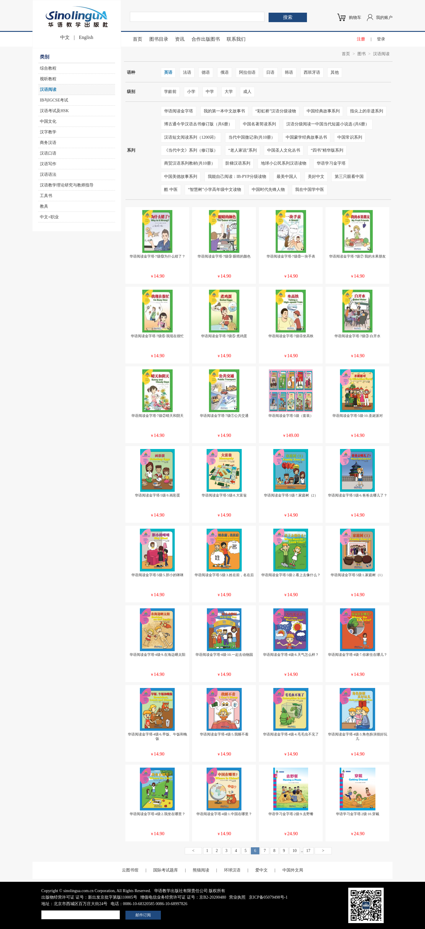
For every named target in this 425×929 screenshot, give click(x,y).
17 (308, 850)
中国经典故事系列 (323, 111)
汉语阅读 (48, 89)
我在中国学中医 (309, 189)
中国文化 (48, 121)
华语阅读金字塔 (178, 111)
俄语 (224, 72)
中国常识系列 (349, 137)
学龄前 (170, 91)
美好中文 (316, 176)
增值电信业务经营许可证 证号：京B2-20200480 (183, 897)
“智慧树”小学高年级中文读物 (214, 189)
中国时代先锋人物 (268, 189)
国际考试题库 (165, 870)
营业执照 (237, 897)
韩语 (289, 72)
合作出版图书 (206, 39)
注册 (361, 39)
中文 (65, 37)
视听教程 (48, 79)
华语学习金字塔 (331, 163)
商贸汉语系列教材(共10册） (189, 163)
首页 (137, 39)
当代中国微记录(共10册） (251, 137)
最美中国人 (287, 176)
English (86, 37)
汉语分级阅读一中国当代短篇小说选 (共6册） (327, 124)
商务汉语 (48, 142)
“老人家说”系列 (242, 150)
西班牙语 (312, 72)
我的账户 (384, 17)
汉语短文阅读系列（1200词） (191, 137)
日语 (270, 72)
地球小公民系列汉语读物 (283, 163)
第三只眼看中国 (349, 176)
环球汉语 (232, 870)
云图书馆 (130, 870)
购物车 (355, 17)
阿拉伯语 (247, 72)
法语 (187, 72)
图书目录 (158, 39)
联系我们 (236, 39)
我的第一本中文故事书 (224, 111)
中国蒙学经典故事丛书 (306, 137)
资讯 (179, 39)
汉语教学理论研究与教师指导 (67, 185)
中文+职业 (49, 217)
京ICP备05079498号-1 (268, 897)
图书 (361, 54)
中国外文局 (292, 870)
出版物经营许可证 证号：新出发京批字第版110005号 (89, 897)
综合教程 (48, 68)
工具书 (46, 196)
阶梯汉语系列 (237, 163)
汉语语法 (48, 174)
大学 (229, 91)
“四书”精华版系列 (327, 150)
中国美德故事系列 (180, 176)
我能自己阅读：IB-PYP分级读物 (237, 176)
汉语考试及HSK (54, 111)
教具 (44, 206)
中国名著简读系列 (259, 124)
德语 (206, 72)
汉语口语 (48, 153)
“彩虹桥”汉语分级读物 (275, 111)
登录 (381, 39)
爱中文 (261, 870)
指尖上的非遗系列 (366, 111)
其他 (335, 72)
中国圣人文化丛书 (283, 150)
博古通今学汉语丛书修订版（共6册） (198, 124)
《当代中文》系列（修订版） (191, 150)
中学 (210, 91)
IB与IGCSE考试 (54, 100)
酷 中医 (171, 189)
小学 (191, 91)
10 (294, 850)
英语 (168, 72)
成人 (247, 91)
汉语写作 (48, 164)
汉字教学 (48, 132)
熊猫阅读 (201, 870)
